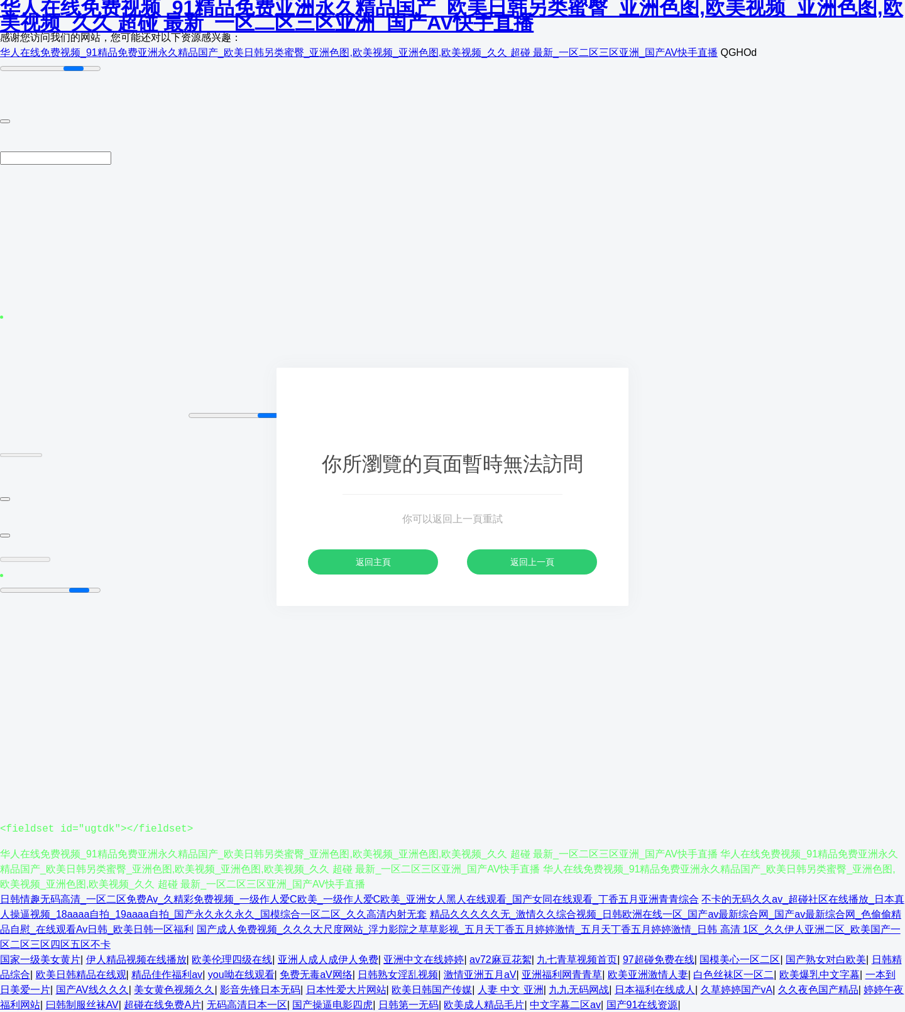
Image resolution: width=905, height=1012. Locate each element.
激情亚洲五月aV (480, 974)
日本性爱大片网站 (346, 989)
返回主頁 (373, 562)
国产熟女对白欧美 (826, 959)
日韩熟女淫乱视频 (398, 974)
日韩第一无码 (408, 1004)
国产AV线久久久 (92, 989)
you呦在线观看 (241, 974)
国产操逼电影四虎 (332, 1004)
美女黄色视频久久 (174, 989)
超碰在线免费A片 (162, 1004)
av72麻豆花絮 (500, 959)
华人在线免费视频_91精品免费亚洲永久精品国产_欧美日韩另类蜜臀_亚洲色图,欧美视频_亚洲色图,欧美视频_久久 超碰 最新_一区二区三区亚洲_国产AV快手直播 (359, 52)
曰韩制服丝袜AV (82, 1004)
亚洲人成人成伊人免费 (328, 959)
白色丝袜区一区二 (733, 974)
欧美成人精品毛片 (484, 1004)
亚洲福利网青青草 (562, 974)
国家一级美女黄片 (40, 959)
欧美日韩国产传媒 (432, 989)
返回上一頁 (532, 562)
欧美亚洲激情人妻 (648, 974)
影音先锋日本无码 (260, 989)
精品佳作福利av (166, 974)
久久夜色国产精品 (818, 989)
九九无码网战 (579, 989)
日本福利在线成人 (655, 989)
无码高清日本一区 (247, 1004)
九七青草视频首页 (577, 959)
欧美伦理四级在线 (232, 959)
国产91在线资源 (642, 1004)
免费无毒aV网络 (316, 974)
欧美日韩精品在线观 (81, 974)
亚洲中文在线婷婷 (423, 959)
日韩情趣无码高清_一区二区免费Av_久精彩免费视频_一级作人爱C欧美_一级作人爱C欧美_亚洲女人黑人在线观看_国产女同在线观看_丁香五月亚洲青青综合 (349, 898)
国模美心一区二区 (739, 959)
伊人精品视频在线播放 (136, 959)
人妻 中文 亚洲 (511, 989)
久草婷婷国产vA (737, 989)
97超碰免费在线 (658, 959)
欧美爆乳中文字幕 (819, 974)
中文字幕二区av (565, 1004)
